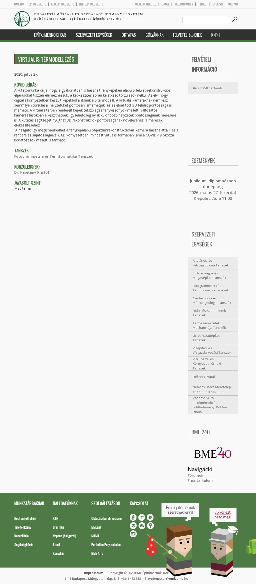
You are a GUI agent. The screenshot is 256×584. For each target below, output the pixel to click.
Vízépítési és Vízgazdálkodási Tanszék (212, 350)
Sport (56, 544)
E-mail (166, 4)
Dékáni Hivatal (204, 376)
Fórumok (195, 475)
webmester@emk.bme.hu (168, 578)
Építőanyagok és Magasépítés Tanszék (209, 275)
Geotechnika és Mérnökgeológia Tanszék (212, 300)
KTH (55, 518)
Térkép (203, 4)
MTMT (95, 535)
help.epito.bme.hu (91, 4)
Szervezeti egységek (94, 35)
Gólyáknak (155, 35)
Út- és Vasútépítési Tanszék (207, 338)
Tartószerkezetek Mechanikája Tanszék (209, 325)
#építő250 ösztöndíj (207, 88)
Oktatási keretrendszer (106, 518)
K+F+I (215, 35)
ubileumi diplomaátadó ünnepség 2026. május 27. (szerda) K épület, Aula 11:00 (212, 189)
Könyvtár (58, 553)
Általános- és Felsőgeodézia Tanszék (211, 262)
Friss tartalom (200, 480)
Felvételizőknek (187, 35)
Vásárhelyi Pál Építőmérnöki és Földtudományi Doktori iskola (210, 405)
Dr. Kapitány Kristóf (32, 172)
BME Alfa (97, 553)
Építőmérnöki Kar (50, 35)
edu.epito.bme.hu (62, 4)
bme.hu (19, 4)
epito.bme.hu (37, 4)
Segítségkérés (23, 544)
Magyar (233, 4)
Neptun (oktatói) (25, 518)
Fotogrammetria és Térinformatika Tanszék (53, 156)
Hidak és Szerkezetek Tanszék (209, 313)
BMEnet (96, 527)
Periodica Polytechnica (105, 544)
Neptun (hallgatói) (64, 535)
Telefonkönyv (183, 4)
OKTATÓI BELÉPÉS (145, 4)
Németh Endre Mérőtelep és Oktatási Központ (212, 389)
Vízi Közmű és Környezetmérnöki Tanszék (207, 363)
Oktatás (129, 35)
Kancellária (21, 535)
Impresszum (93, 573)
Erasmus (58, 527)
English (217, 4)
